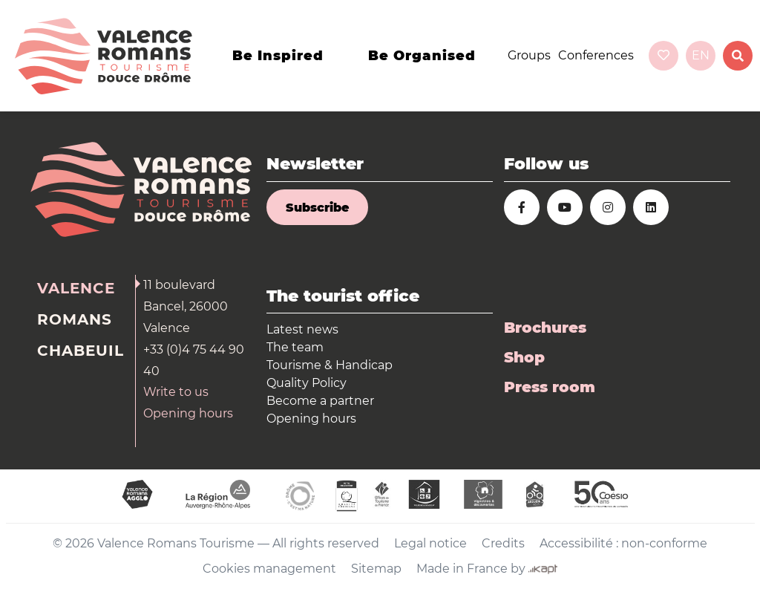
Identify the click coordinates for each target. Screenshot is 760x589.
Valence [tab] (76, 288)
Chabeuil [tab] (80, 350)
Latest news (302, 329)
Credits (503, 543)
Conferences (596, 55)
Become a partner (320, 401)
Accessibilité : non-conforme (623, 543)
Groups (529, 55)
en (701, 55)
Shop (524, 357)
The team (295, 347)
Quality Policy (306, 383)
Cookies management (269, 569)
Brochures (545, 327)
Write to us (176, 392)
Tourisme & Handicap (329, 365)
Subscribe (317, 208)
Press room (549, 387)
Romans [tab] (74, 319)
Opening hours (188, 413)
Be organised (422, 56)
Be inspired (278, 56)
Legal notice (430, 543)
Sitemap (376, 569)
